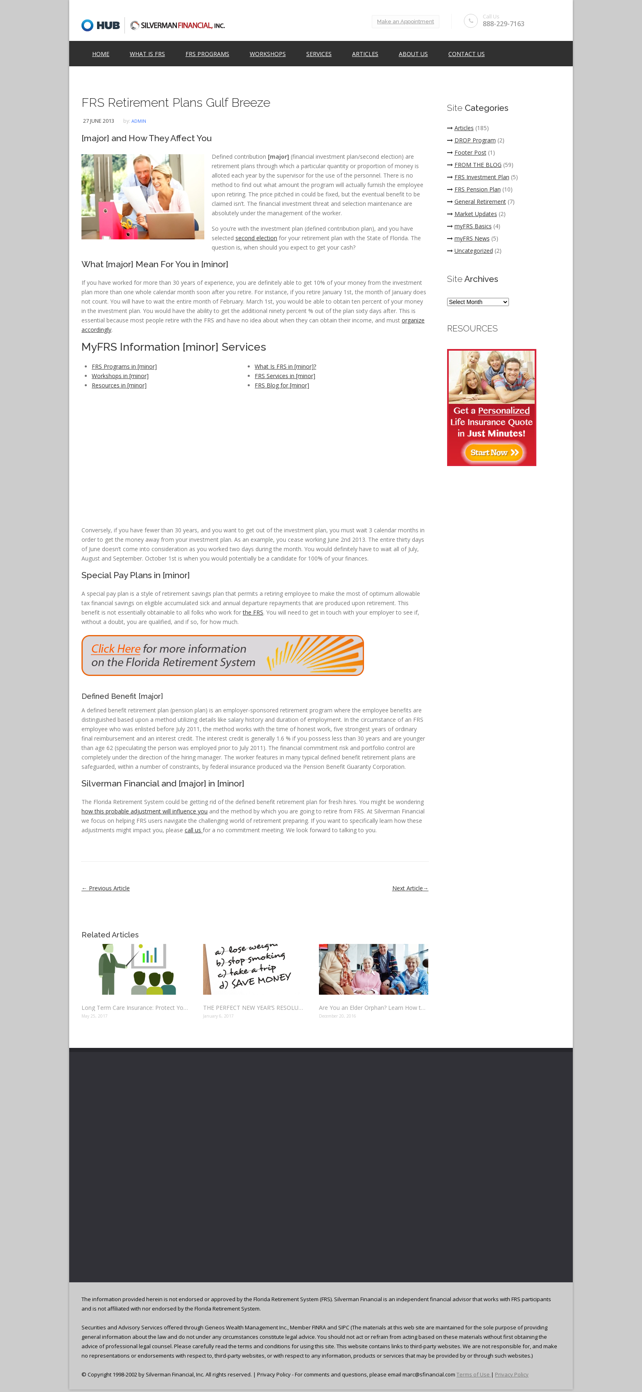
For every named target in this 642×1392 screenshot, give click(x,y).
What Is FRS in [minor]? (285, 366)
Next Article (410, 888)
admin (138, 121)
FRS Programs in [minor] (124, 366)
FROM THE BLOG (474, 165)
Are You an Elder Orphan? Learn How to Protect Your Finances (373, 1007)
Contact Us (466, 54)
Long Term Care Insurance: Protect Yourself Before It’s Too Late (136, 1007)
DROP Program (471, 140)
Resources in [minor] (119, 385)
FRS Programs (207, 54)
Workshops (268, 54)
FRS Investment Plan (478, 177)
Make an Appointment (405, 21)
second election (256, 238)
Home (100, 54)
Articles (365, 54)
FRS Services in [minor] (285, 376)
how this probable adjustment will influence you (144, 811)
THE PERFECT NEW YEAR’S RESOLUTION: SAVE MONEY (254, 1007)
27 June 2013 (98, 120)
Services (319, 54)
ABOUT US (413, 54)
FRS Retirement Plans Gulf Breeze (175, 102)
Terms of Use (474, 1374)
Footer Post (466, 152)
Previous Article (105, 888)
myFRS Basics (469, 226)
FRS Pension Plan (474, 189)
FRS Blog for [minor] (282, 385)
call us (194, 830)
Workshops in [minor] (120, 376)
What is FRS (147, 54)
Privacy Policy (512, 1374)
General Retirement (476, 201)
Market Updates (472, 214)
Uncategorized (470, 251)
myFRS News (468, 238)
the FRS (253, 612)
